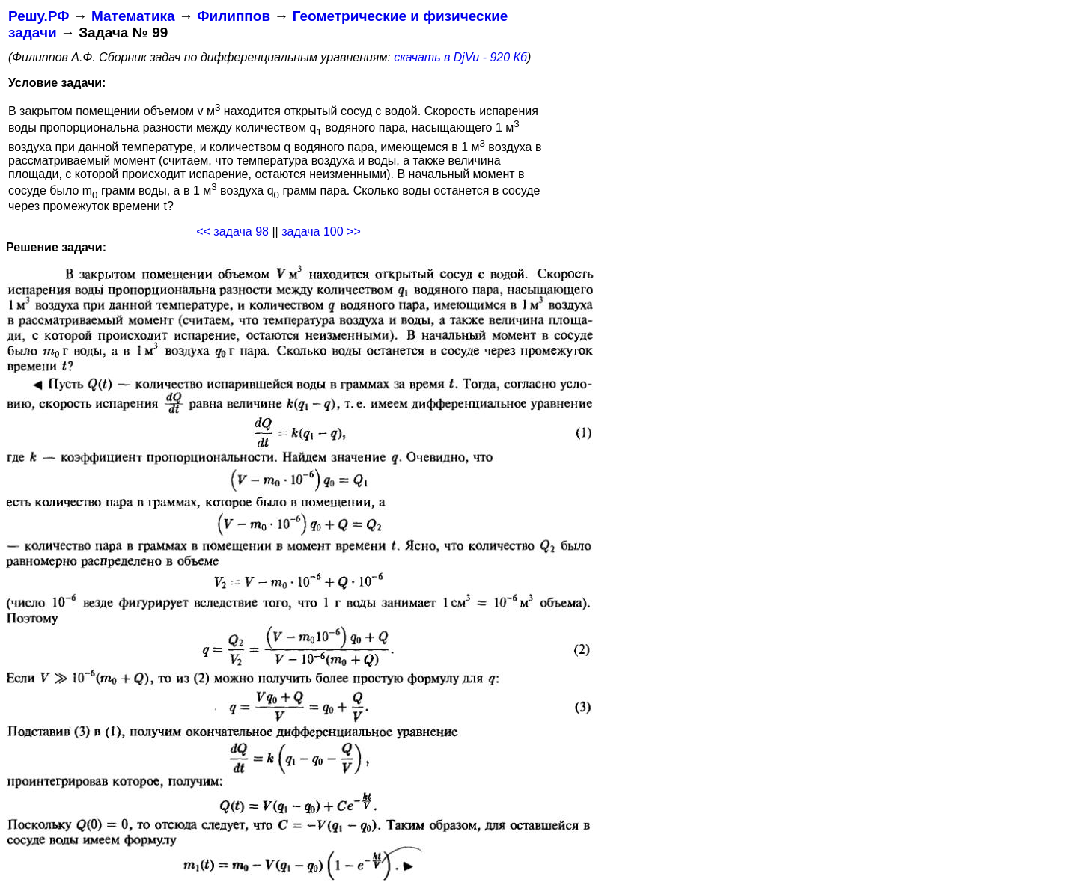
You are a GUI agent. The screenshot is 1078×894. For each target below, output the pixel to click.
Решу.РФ (38, 16)
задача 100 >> (321, 231)
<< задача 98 (232, 231)
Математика (133, 16)
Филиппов (233, 16)
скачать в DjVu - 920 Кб (460, 57)
